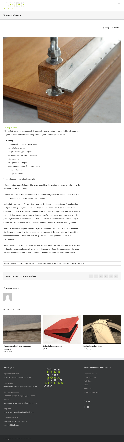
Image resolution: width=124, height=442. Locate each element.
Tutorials (34, 263)
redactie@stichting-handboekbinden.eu (18, 412)
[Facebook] (85, 407)
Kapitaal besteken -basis (92, 346)
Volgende (115, 28)
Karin (7, 263)
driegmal (48, 263)
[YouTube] (88, 407)
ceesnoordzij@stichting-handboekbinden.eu (20, 403)
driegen (43, 263)
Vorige (107, 28)
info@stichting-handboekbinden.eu (17, 377)
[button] (5, 334)
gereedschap (55, 263)
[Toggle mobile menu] (119, 4)
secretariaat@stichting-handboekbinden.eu (20, 387)
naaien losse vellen (64, 263)
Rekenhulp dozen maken (52, 346)
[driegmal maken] (62, 80)
